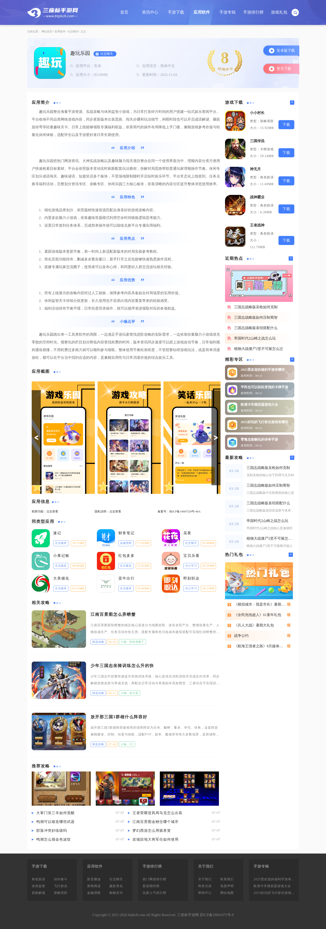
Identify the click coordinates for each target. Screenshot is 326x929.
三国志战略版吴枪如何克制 (256, 307)
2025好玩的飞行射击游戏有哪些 (264, 422)
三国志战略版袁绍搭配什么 (256, 328)
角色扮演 (38, 879)
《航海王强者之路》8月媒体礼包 (260, 646)
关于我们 (205, 879)
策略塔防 (60, 893)
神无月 (255, 169)
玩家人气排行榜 (154, 893)
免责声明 (227, 886)
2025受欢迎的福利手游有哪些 (263, 369)
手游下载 (176, 12)
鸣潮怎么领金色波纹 (53, 839)
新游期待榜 (151, 886)
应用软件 (202, 12)
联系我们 (227, 879)
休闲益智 (38, 886)
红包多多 (126, 556)
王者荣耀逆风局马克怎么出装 (157, 813)
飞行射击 (60, 886)
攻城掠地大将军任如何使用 (155, 839)
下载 (286, 124)
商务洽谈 (205, 886)
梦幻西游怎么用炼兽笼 (151, 830)
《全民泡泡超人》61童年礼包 (257, 615)
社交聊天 (73, 31)
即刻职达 (191, 578)
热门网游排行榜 (154, 879)
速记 (57, 533)
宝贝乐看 (191, 556)
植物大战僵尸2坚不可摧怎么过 (258, 349)
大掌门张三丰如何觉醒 (55, 813)
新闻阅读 (94, 886)
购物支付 (116, 893)
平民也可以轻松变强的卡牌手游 (264, 387)
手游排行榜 (253, 12)
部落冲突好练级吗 (51, 830)
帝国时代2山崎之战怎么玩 (255, 338)
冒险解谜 (38, 893)
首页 (124, 12)
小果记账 (61, 556)
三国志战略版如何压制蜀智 (256, 317)
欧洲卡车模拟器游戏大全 (259, 404)
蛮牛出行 (126, 578)
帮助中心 (205, 893)
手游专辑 (227, 12)
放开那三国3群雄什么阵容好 (119, 717)
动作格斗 (60, 879)
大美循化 (61, 578)
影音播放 (94, 879)
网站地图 (227, 893)
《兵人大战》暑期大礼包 (254, 625)
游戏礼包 (279, 12)
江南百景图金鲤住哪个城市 (155, 822)
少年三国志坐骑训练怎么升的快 (122, 665)
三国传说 (257, 141)
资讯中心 (150, 12)
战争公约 (241, 636)
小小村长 (257, 113)
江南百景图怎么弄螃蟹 (113, 614)
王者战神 (257, 225)
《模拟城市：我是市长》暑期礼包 (261, 604)
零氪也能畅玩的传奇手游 (259, 439)
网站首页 (46, 31)
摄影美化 (116, 886)
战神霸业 (257, 197)
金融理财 (94, 893)
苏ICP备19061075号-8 (217, 915)
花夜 (187, 533)
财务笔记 (126, 533)
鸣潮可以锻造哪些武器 (55, 822)
